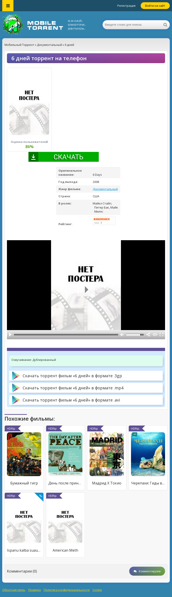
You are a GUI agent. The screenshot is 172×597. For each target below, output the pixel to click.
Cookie (97, 590)
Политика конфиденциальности (67, 590)
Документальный (105, 189)
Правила (34, 590)
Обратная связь (13, 590)
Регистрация (126, 6)
